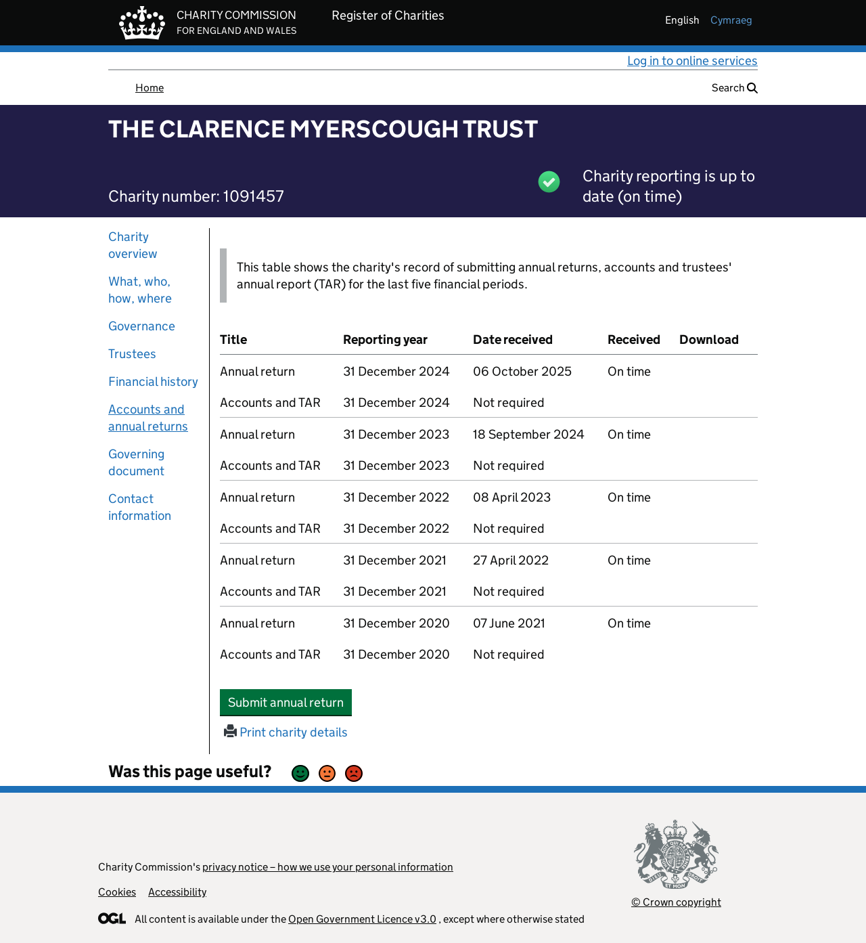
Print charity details (286, 732)
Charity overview (133, 245)
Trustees (132, 353)
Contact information (139, 507)
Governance (141, 326)
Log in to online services (692, 60)
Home (149, 87)
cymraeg (731, 20)
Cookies (117, 891)
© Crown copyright (676, 902)
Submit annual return (290, 702)
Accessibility (177, 891)
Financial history (153, 381)
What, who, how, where (140, 289)
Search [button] (735, 87)
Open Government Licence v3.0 (362, 919)
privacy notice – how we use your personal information (327, 866)
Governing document (136, 462)
